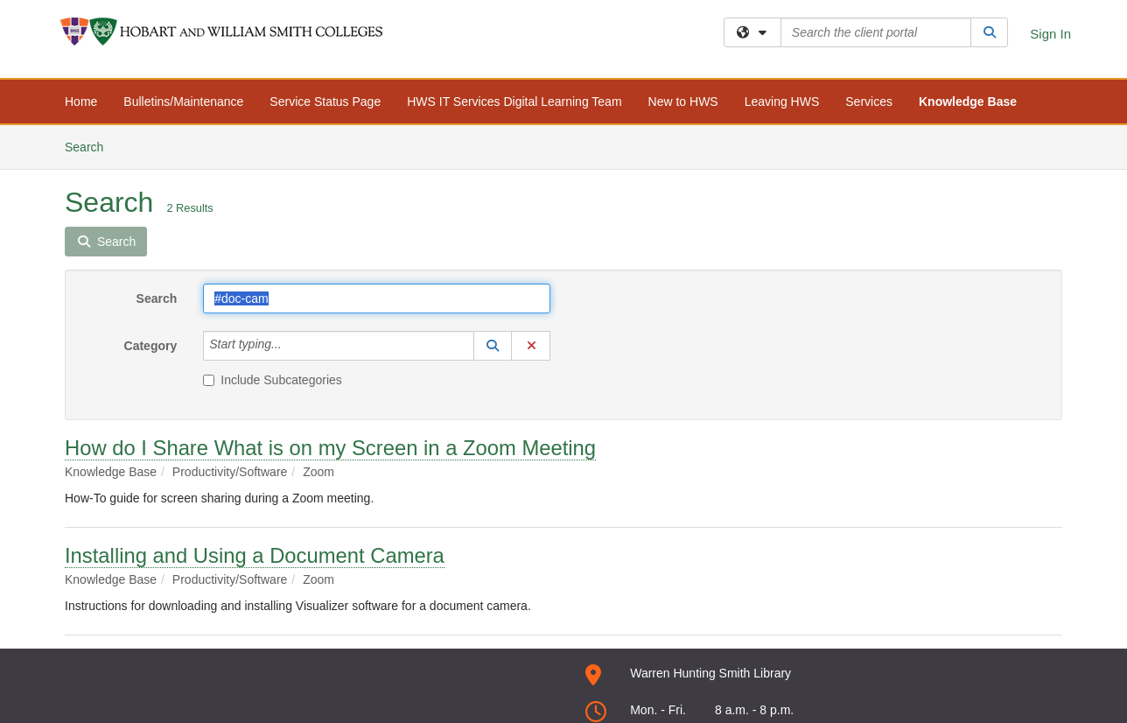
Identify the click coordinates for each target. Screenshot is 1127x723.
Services (868, 102)
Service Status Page (325, 102)
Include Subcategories (272, 380)
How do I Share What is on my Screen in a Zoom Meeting (330, 448)
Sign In (1050, 33)
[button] (492, 346)
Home (81, 102)
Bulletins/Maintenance (183, 102)
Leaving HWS (782, 102)
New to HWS (683, 102)
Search (90, 145)
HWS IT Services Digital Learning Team (514, 102)
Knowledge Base (968, 102)
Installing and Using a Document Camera (254, 555)
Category (151, 346)
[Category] (291, 345)
